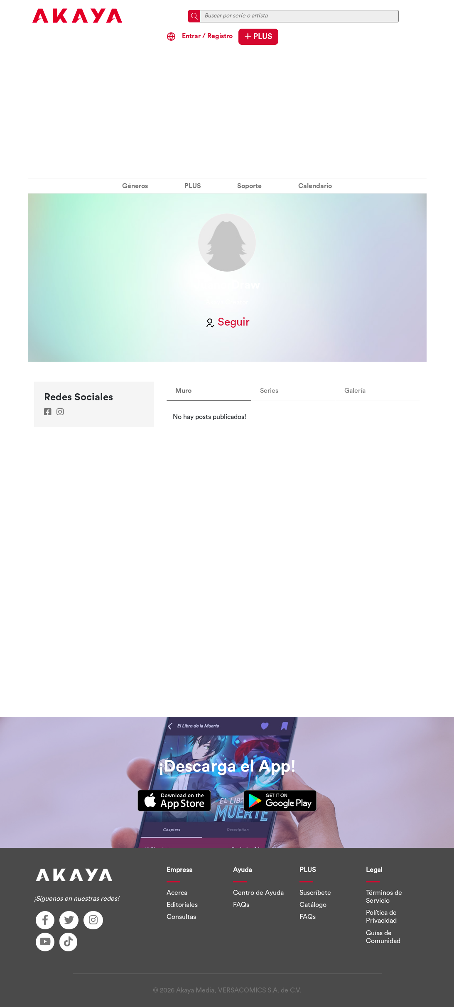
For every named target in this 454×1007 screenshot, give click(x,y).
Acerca (177, 892)
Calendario (315, 186)
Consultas (181, 917)
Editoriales (182, 905)
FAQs (241, 905)
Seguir (227, 322)
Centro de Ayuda (258, 892)
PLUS (258, 36)
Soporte (249, 186)
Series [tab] (269, 390)
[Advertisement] (227, 114)
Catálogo (312, 905)
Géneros (135, 186)
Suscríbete (315, 892)
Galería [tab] (355, 390)
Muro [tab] (183, 390)
